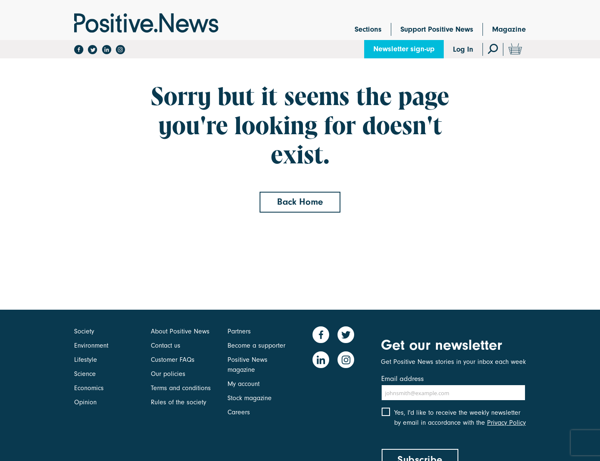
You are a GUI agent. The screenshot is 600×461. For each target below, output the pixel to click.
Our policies (168, 374)
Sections (368, 29)
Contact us (165, 345)
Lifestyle (85, 359)
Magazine (509, 29)
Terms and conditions (181, 388)
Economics (89, 388)
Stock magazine (250, 398)
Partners (239, 331)
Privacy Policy (506, 422)
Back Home (300, 201)
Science (85, 374)
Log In (463, 49)
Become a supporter (256, 345)
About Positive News (180, 331)
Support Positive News (436, 29)
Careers (239, 412)
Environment (91, 345)
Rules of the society (178, 402)
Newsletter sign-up (404, 49)
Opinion (85, 402)
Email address (402, 379)
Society (84, 331)
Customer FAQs (173, 359)
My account (244, 384)
